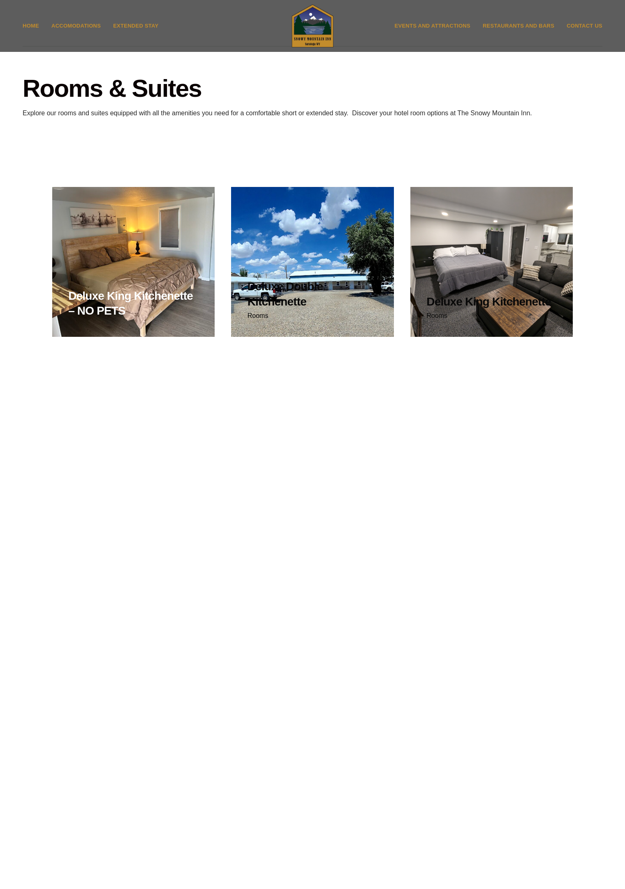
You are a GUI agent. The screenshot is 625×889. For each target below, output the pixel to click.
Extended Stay (135, 31)
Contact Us (584, 31)
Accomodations (76, 31)
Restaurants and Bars (518, 31)
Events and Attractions (432, 31)
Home (31, 31)
